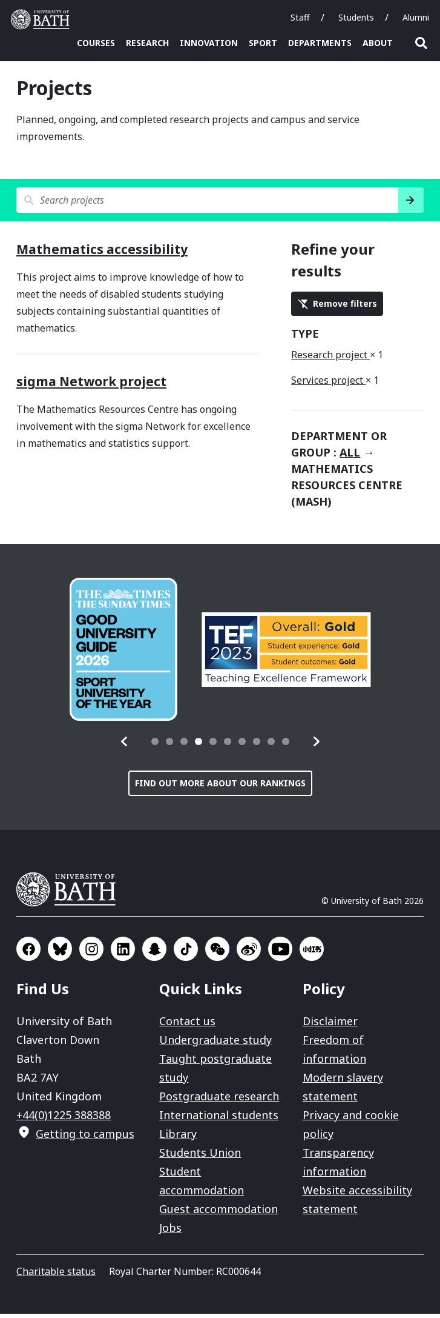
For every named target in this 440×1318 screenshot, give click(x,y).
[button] (125, 746)
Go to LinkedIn (123, 953)
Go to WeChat (217, 953)
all (350, 456)
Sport (263, 43)
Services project (328, 384)
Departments (320, 43)
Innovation (209, 43)
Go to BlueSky (60, 953)
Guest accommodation (218, 1213)
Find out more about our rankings (220, 787)
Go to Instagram (91, 953)
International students (218, 1119)
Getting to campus (85, 1138)
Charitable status (56, 1275)
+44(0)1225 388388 (63, 1119)
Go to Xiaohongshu (312, 953)
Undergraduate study (215, 1044)
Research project (330, 359)
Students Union (200, 1156)
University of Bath (70, 894)
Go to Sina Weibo (249, 953)
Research (147, 43)
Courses (96, 43)
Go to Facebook (28, 953)
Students (356, 17)
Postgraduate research (219, 1100)
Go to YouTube (280, 953)
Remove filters (345, 307)
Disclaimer (330, 1025)
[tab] (155, 745)
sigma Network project (91, 385)
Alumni (415, 17)
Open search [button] (421, 43)
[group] (123, 653)
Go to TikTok (186, 953)
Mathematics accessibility (102, 253)
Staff (300, 17)
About (378, 43)
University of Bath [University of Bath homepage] (43, 19)
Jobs (170, 1232)
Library (178, 1138)
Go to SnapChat (154, 953)
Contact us (187, 1025)
